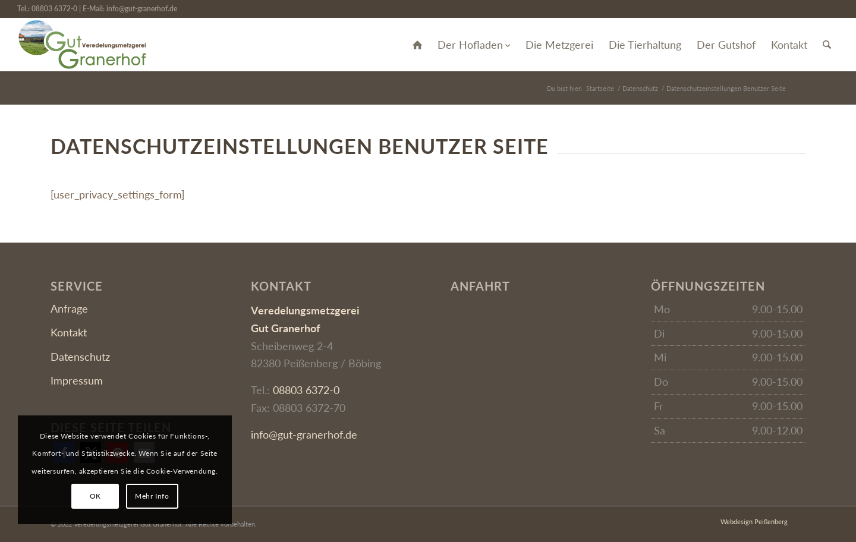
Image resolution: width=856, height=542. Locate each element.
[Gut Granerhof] (82, 44)
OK (95, 495)
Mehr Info (152, 495)
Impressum (77, 380)
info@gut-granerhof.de (141, 8)
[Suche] (827, 44)
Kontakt (69, 332)
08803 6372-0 (54, 8)
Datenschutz (80, 356)
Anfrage (69, 308)
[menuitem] (417, 44)
